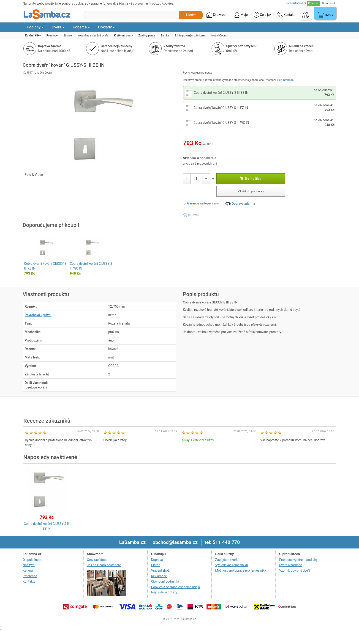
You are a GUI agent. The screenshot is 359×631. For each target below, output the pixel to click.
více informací (285, 80)
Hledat (191, 15)
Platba (155, 565)
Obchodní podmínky (165, 581)
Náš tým (29, 565)
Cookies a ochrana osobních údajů (175, 587)
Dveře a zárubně (290, 565)
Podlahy (35, 27)
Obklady (106, 27)
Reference (30, 576)
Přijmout (313, 3)
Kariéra (28, 570)
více (296, 3)
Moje (240, 15)
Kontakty (29, 581)
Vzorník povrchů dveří (294, 570)
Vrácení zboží (160, 570)
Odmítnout (328, 3)
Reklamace (159, 576)
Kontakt (286, 15)
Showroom (217, 15)
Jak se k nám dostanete (104, 565)
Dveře (58, 27)
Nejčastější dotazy (164, 592)
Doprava (157, 560)
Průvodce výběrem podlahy (298, 560)
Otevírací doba (97, 560)
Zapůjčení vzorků (227, 560)
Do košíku (250, 178)
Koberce (81, 27)
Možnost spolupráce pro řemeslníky (240, 570)
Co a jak (262, 15)
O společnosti (32, 560)
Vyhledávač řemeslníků (231, 565)
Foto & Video (34, 174)
